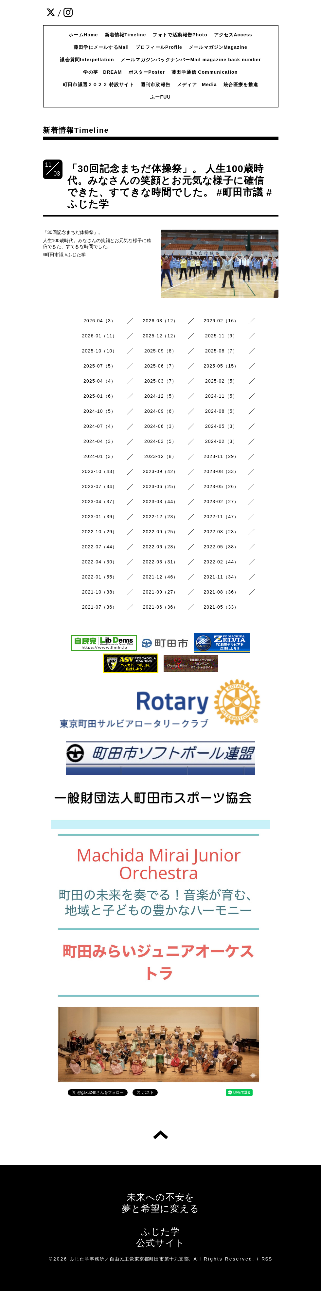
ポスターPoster (147, 72)
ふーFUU (160, 97)
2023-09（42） (160, 471)
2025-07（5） (99, 366)
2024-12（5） (160, 396)
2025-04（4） (99, 381)
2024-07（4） (99, 426)
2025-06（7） (160, 366)
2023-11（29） (221, 456)
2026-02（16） (221, 320)
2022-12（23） (160, 516)
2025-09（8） (160, 350)
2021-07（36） (99, 607)
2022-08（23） (221, 531)
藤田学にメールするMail (101, 47)
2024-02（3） (221, 441)
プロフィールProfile (158, 47)
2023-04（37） (99, 501)
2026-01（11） (99, 335)
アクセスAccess (233, 34)
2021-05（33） (221, 607)
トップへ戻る (160, 1134)
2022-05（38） (221, 546)
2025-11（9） (221, 335)
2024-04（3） (99, 441)
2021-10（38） (99, 592)
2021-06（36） (160, 607)
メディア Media (197, 84)
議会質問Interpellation (87, 59)
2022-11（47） (221, 516)
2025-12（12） (160, 335)
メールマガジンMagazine (218, 47)
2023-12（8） (160, 456)
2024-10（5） (99, 411)
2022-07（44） (99, 546)
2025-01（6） (99, 396)
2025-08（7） (221, 350)
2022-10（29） (99, 531)
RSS (266, 1259)
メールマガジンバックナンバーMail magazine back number (191, 59)
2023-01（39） (99, 516)
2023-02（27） (221, 501)
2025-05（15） (221, 366)
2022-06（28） (160, 546)
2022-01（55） (99, 576)
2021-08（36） (221, 592)
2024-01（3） (99, 456)
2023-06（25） (160, 486)
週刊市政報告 (155, 84)
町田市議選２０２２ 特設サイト (98, 84)
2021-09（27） (160, 592)
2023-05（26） (221, 486)
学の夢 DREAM (102, 72)
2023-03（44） (160, 501)
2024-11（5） (221, 396)
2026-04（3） (99, 320)
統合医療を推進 (240, 84)
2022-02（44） (221, 561)
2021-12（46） (160, 576)
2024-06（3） (160, 426)
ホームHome (83, 34)
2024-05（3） (221, 426)
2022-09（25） (160, 531)
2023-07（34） (99, 486)
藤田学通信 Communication (204, 72)
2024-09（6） (160, 411)
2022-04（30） (99, 561)
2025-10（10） (99, 350)
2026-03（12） (160, 320)
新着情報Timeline (125, 34)
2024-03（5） (160, 441)
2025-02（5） (221, 381)
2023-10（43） (99, 471)
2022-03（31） (160, 561)
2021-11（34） (221, 576)
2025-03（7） (160, 381)
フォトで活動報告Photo (179, 34)
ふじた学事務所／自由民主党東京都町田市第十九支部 (129, 1259)
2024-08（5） (221, 411)
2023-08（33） (221, 471)
